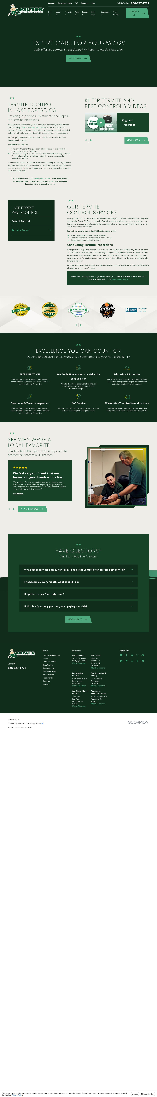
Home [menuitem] (50, 13)
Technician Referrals (51, 655)
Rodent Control (49, 668)
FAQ (76, 3)
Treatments (48, 678)
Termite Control (49, 662)
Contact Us (137, 13)
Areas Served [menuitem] (115, 13)
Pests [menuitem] (77, 13)
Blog (93, 3)
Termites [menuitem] (68, 13)
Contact (46, 684)
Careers (51, 3)
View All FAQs (77, 619)
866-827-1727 (140, 3)
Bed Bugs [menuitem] (93, 13)
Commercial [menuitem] (105, 13)
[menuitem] (31, 221)
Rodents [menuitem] (85, 13)
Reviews (46, 681)
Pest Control (48, 665)
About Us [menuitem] (58, 13)
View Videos (136, 140)
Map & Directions (79, 663)
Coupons (84, 3)
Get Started (77, 58)
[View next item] (91, 140)
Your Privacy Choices (35, 723)
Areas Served (48, 674)
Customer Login (65, 3)
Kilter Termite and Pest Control (33, 127)
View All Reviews (31, 509)
